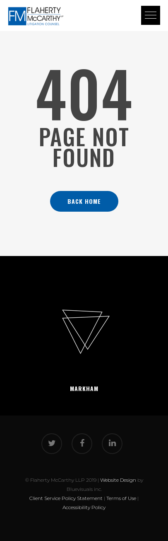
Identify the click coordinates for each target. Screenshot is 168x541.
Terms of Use (121, 498)
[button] (150, 15)
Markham (84, 388)
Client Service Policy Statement (66, 498)
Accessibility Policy (84, 507)
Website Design (118, 480)
